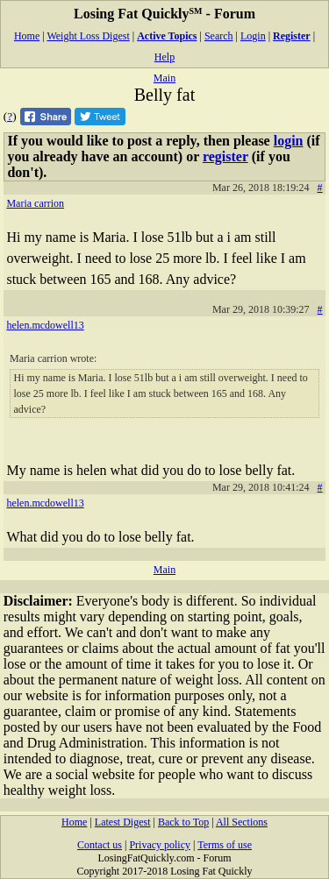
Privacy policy (159, 845)
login (289, 140)
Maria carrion (35, 203)
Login (253, 36)
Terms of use (224, 845)
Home (26, 36)
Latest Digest (123, 822)
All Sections (242, 822)
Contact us (99, 845)
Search (218, 36)
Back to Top (183, 822)
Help (164, 57)
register (225, 156)
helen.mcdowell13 (44, 325)
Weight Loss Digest (87, 36)
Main (164, 78)
